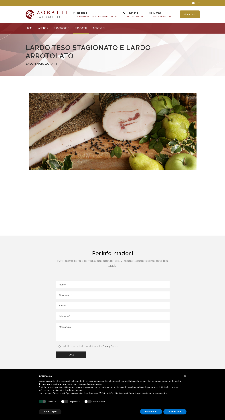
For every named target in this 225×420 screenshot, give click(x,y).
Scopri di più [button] (50, 411)
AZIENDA (43, 28)
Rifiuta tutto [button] (151, 411)
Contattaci (189, 14)
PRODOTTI (81, 28)
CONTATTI (99, 28)
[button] (184, 376)
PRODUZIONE (61, 28)
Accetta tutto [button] (175, 411)
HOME (29, 28)
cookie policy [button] (95, 384)
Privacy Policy (110, 346)
